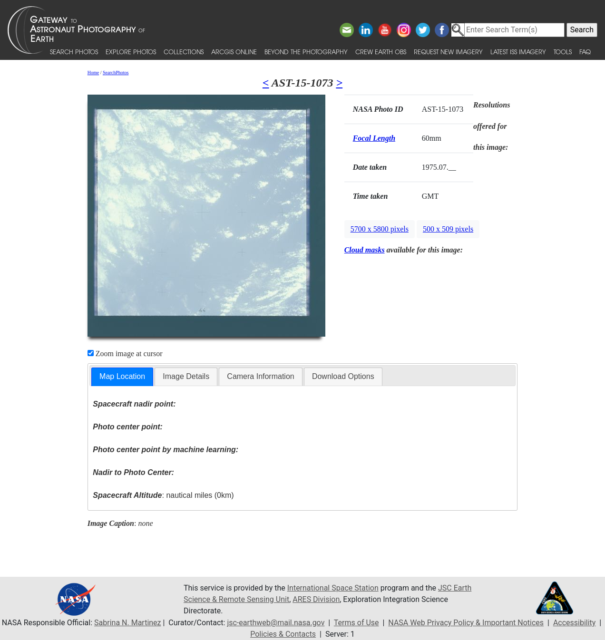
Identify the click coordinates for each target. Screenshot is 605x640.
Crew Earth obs (380, 51)
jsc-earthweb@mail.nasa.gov (275, 622)
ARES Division (316, 599)
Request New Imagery (448, 51)
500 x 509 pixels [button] (448, 229)
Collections (184, 51)
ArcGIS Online (234, 51)
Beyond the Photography (306, 51)
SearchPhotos (115, 72)
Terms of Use (356, 622)
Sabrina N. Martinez (127, 622)
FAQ (585, 51)
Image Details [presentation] (186, 376)
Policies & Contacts (283, 634)
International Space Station (333, 587)
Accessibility (574, 622)
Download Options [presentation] (343, 376)
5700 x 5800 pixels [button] (380, 229)
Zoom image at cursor (125, 353)
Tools (563, 51)
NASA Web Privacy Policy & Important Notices (466, 622)
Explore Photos (131, 51)
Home (93, 72)
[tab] (122, 377)
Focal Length (374, 138)
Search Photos (74, 51)
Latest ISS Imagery (518, 51)
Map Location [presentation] (122, 376)
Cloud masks (364, 250)
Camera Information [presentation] (260, 376)
